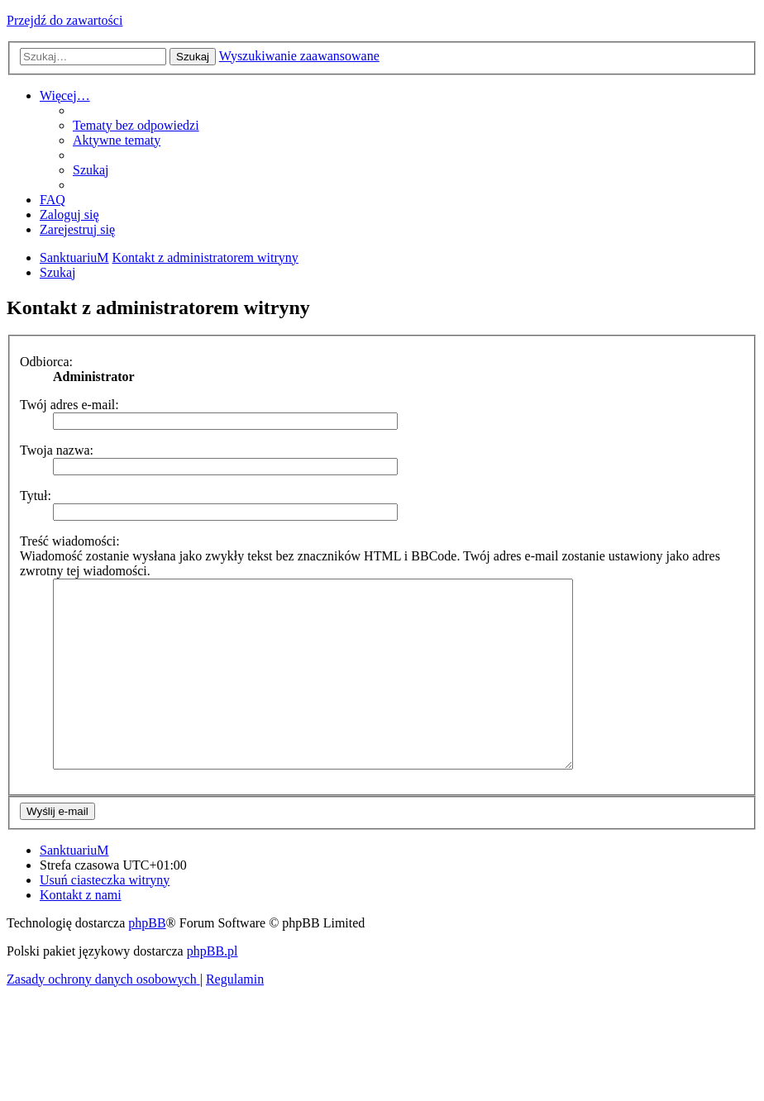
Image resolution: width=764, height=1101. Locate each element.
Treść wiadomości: (70, 541)
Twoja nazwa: (56, 450)
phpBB (146, 960)
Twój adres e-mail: (69, 405)
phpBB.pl (212, 988)
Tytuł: (35, 496)
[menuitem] (136, 125)
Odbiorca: (46, 362)
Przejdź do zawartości (64, 20)
